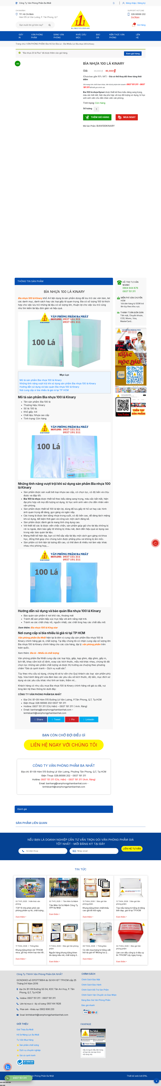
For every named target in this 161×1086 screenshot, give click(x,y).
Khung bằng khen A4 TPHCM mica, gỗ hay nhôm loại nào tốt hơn (29, 951)
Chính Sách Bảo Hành (91, 985)
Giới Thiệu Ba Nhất (25, 1029)
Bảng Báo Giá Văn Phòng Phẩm (96, 1000)
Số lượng (87, 108)
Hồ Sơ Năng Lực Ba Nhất (28, 1034)
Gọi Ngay (135, 17)
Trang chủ (20, 44)
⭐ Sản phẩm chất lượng (28, 1045)
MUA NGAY (127, 117)
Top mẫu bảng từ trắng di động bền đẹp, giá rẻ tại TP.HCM (130, 909)
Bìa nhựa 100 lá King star (44, 627)
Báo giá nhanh (88, 1005)
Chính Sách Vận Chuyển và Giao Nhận (99, 995)
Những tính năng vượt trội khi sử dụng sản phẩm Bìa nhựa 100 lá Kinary (58, 383)
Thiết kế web (133, 1076)
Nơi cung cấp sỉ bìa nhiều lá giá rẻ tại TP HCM (44, 390)
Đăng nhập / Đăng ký (136, 3)
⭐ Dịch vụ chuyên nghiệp (29, 1050)
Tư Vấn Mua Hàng (25, 1040)
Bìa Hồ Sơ (50, 44)
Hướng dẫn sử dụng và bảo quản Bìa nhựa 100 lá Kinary (49, 386)
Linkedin (89, 719)
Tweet (56, 719)
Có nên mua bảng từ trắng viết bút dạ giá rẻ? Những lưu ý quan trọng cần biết (96, 951)
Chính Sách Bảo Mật (91, 979)
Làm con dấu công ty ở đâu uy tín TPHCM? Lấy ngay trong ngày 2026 (130, 953)
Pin (72, 719)
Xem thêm (20, 917)
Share (39, 719)
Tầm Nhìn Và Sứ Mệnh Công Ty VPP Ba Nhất (63, 906)
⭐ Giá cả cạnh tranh (26, 1055)
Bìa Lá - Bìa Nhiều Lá (65, 44)
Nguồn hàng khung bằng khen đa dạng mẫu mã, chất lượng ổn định (63, 953)
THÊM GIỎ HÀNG (97, 117)
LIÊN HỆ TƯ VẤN (132, 848)
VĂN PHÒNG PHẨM (35, 44)
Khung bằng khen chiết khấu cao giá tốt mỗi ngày (96, 909)
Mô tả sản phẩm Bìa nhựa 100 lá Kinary (41, 380)
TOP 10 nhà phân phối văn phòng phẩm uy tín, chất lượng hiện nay (29, 909)
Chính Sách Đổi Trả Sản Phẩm (95, 990)
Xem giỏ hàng (133, 53)
